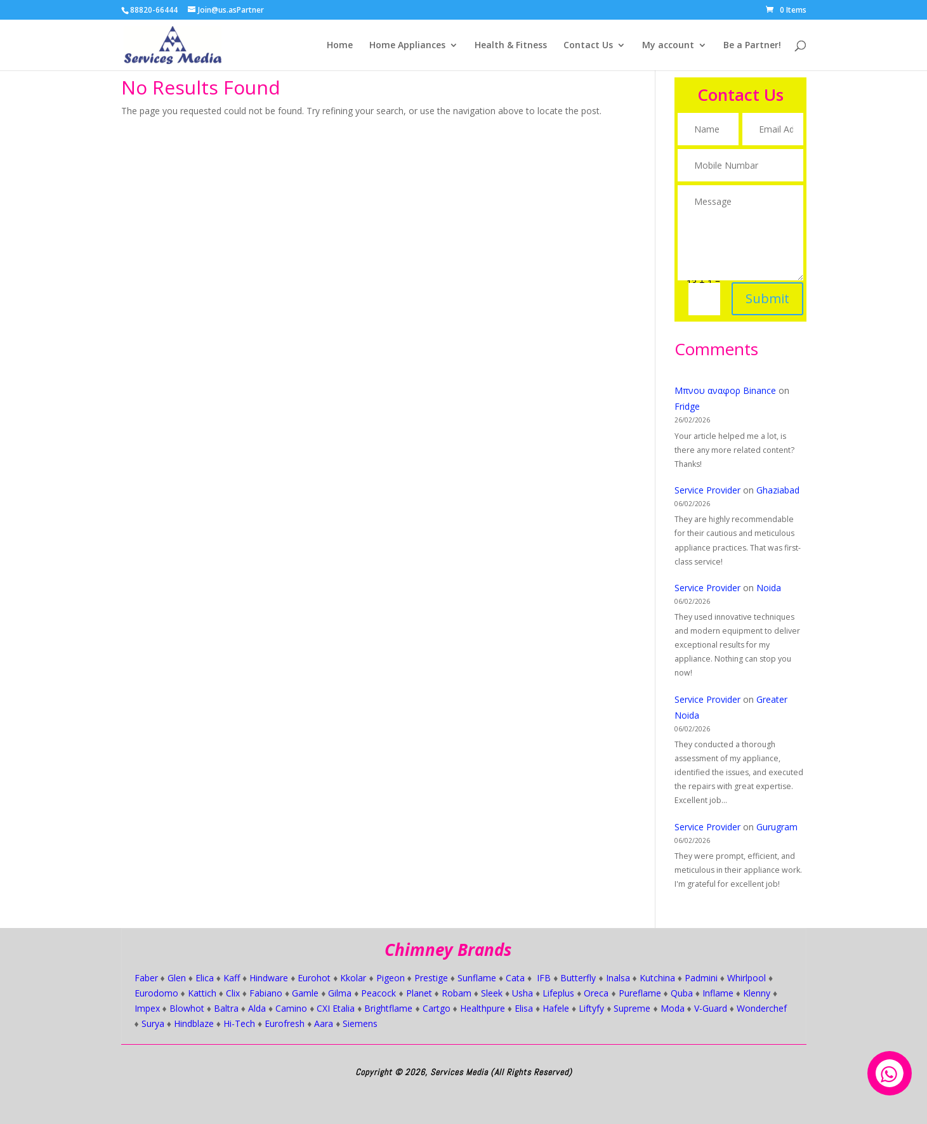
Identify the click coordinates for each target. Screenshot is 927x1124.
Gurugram (777, 827)
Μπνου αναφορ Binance (725, 390)
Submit (765, 289)
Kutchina (657, 978)
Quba (682, 993)
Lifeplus (558, 993)
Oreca (596, 993)
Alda (257, 1008)
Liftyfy (591, 1008)
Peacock (378, 993)
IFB (544, 978)
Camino (291, 1008)
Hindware (268, 978)
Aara (323, 1023)
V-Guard (710, 1008)
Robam (456, 993)
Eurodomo (156, 993)
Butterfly (578, 978)
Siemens (360, 1023)
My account (668, 46)
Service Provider (707, 490)
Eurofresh (285, 1023)
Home (340, 46)
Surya (152, 1023)
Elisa (524, 1008)
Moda (673, 1008)
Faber (146, 978)
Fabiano (265, 993)
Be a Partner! (752, 46)
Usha (522, 993)
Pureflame (640, 993)
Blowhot (186, 1008)
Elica (204, 978)
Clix (233, 993)
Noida (768, 588)
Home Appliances (407, 46)
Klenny (756, 993)
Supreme (632, 1008)
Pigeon (390, 978)
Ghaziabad (777, 490)
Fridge (687, 406)
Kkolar (353, 978)
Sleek (492, 993)
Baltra (226, 1008)
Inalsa (618, 978)
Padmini (701, 978)
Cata (515, 978)
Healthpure (482, 1008)
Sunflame (476, 978)
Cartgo (436, 1008)
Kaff (231, 978)
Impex (147, 1008)
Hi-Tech (239, 1023)
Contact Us (588, 46)
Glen (177, 978)
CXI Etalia (336, 1008)
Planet (419, 993)
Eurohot (314, 978)
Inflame (717, 993)
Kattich (202, 993)
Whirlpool (746, 978)
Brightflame (388, 1008)
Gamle (305, 993)
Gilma (340, 993)
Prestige (431, 978)
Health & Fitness (511, 46)
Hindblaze (194, 1023)
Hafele (555, 1008)
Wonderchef (762, 1008)
